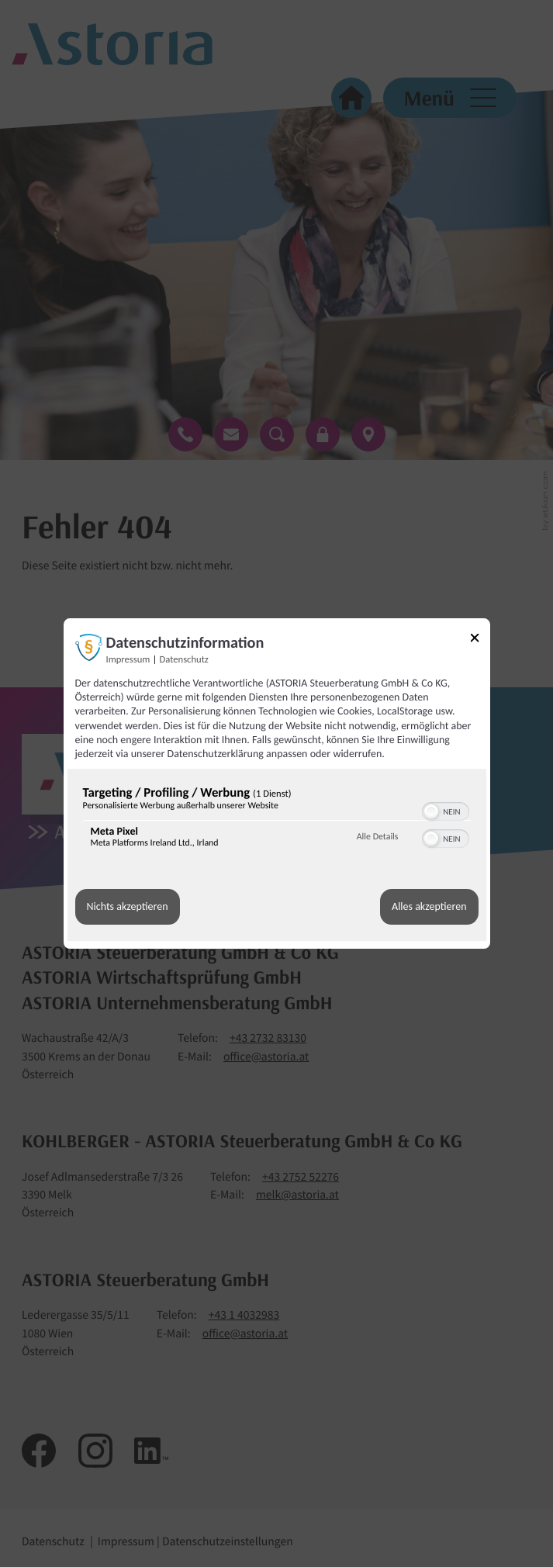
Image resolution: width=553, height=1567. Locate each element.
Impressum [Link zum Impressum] (128, 660)
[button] (431, 811)
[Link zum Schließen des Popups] (480, 640)
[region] (277, 820)
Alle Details (378, 837)
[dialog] (277, 783)
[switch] (445, 810)
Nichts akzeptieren (127, 907)
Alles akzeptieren (429, 907)
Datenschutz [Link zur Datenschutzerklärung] (184, 660)
